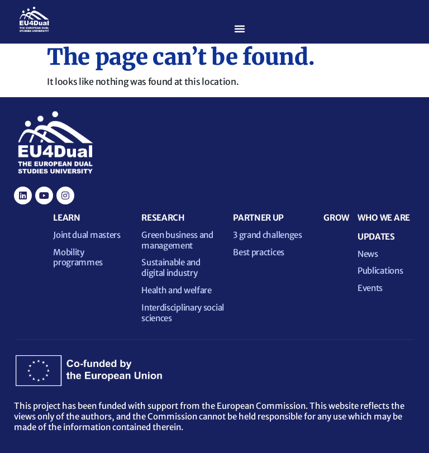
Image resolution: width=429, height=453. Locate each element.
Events (370, 288)
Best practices (258, 252)
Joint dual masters (87, 235)
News (368, 254)
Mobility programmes (78, 257)
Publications (380, 270)
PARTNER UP (258, 217)
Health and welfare (176, 290)
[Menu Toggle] (239, 28)
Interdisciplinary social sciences (182, 312)
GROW (336, 217)
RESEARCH (163, 217)
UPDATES (376, 236)
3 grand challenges (267, 235)
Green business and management (177, 240)
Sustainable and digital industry (171, 267)
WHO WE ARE (384, 217)
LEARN (66, 217)
